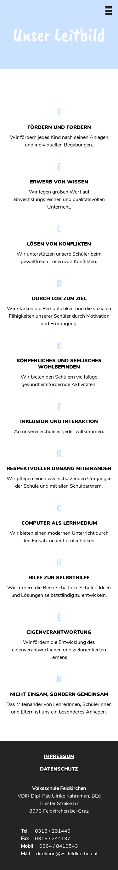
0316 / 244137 (52, 838)
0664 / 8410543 (58, 846)
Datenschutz (59, 769)
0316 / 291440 (52, 831)
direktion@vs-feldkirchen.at (67, 853)
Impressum (59, 756)
